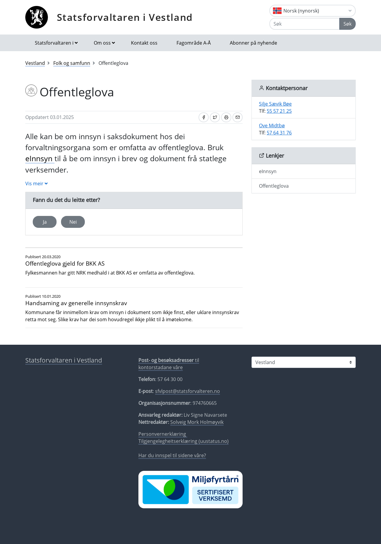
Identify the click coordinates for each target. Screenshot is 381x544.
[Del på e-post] (237, 117)
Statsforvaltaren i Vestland (125, 17)
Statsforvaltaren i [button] (54, 43)
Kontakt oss (144, 43)
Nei (73, 222)
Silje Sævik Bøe (275, 104)
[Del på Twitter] (215, 117)
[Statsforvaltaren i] (304, 362)
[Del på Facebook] (204, 117)
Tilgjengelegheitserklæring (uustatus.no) (183, 441)
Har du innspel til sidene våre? (172, 455)
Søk (347, 24)
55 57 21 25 (279, 111)
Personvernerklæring (162, 434)
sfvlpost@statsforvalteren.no (187, 391)
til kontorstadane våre (168, 364)
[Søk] (304, 24)
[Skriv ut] (226, 117)
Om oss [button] (102, 43)
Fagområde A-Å (194, 43)
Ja (45, 222)
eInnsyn (39, 158)
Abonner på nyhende (253, 43)
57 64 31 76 (279, 132)
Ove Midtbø (272, 125)
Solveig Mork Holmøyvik (197, 422)
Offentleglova (274, 186)
